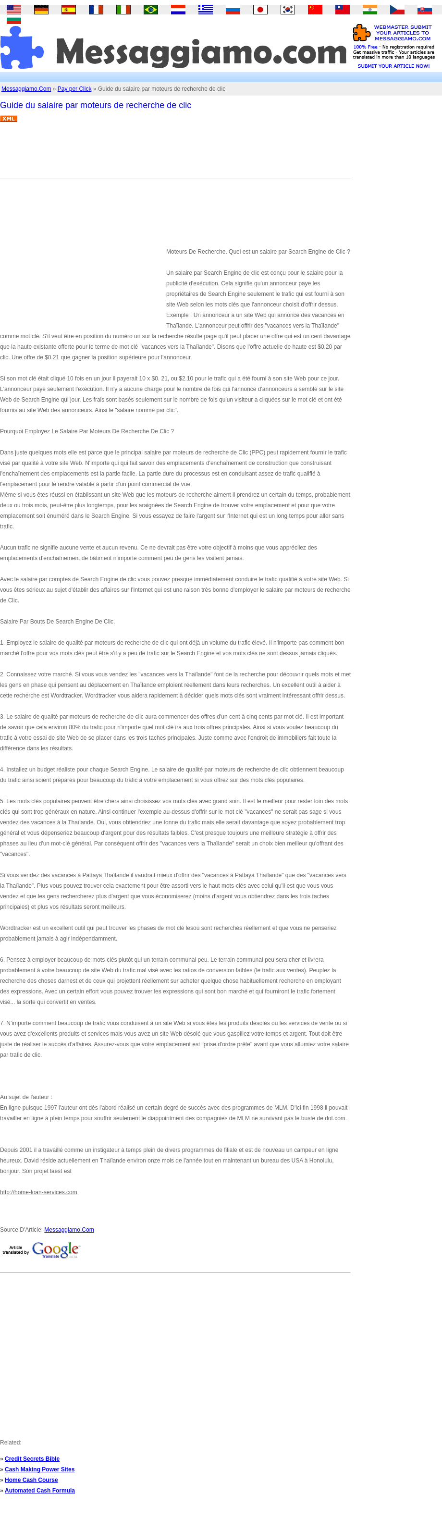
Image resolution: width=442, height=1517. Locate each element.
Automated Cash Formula (40, 1490)
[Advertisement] (175, 154)
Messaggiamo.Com (26, 89)
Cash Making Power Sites (39, 1469)
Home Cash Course (31, 1480)
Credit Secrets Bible (32, 1459)
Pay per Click (75, 89)
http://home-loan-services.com (38, 1192)
